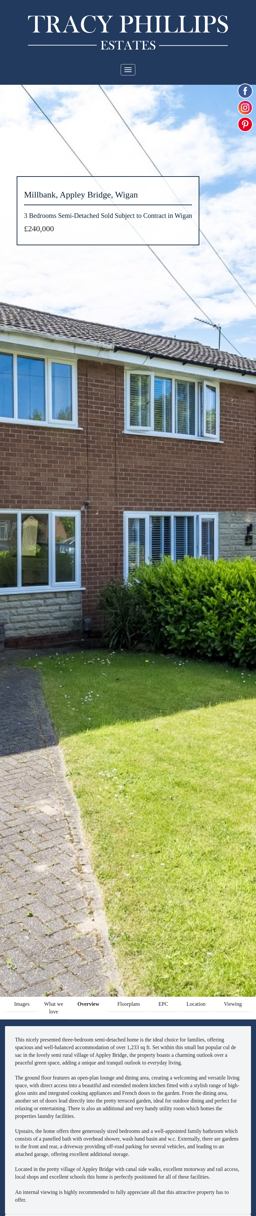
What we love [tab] (53, 1007)
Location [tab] (196, 1004)
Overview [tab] (88, 1004)
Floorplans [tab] (128, 1004)
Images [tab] (21, 1004)
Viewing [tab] (233, 1004)
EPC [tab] (163, 1004)
